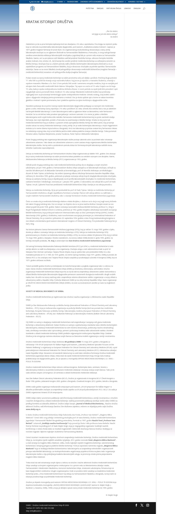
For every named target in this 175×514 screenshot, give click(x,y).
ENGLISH (137, 8)
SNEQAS (100, 8)
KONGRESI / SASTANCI (135, 2)
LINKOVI (127, 8)
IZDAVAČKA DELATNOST (115, 2)
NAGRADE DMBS (72, 2)
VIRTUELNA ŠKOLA (113, 8)
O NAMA (60, 2)
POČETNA (90, 8)
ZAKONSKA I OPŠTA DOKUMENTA (91, 2)
